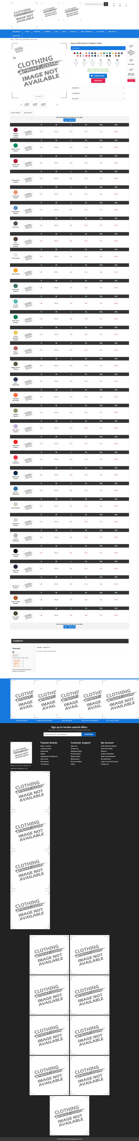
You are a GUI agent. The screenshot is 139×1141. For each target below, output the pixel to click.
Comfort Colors (46, 748)
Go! (131, 80)
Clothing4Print (66, 1139)
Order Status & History (109, 746)
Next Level (44, 759)
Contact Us (75, 748)
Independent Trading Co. (49, 756)
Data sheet (16, 113)
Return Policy (75, 756)
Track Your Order (107, 748)
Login (120, 5)
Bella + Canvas (46, 746)
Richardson (45, 761)
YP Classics (45, 764)
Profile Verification (107, 754)
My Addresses (106, 759)
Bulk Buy (28, 113)
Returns (103, 751)
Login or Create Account (109, 761)
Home (11, 39)
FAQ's (73, 764)
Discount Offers (76, 761)
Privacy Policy (76, 754)
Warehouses (75, 759)
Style (14, 57)
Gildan (43, 754)
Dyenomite (44, 751)
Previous (21, 104)
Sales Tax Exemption (108, 756)
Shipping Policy (76, 751)
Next (57, 104)
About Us (74, 746)
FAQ (114, 5)
